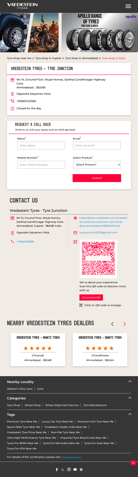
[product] (97, 165)
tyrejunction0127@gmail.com (98, 232)
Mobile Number (27, 157)
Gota (40, 388)
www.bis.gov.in (71, 457)
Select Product (83, 157)
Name (21, 138)
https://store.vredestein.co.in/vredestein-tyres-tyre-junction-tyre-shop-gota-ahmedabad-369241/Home (103, 221)
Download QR (91, 297)
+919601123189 (26, 101)
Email (77, 138)
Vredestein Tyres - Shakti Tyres (38, 337)
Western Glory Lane (20, 388)
